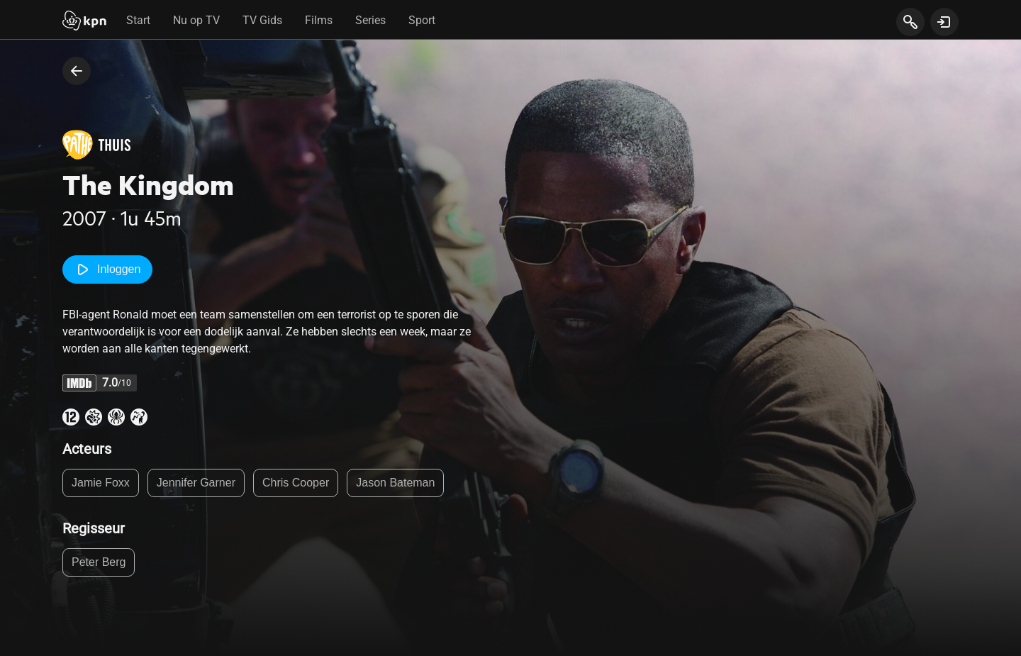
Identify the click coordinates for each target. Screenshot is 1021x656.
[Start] (84, 22)
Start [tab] (138, 20)
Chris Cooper (295, 483)
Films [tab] (319, 20)
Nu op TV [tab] (196, 20)
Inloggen (107, 269)
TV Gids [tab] (262, 20)
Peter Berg (98, 562)
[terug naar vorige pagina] (76, 71)
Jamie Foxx (101, 483)
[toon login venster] (944, 22)
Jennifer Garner (196, 483)
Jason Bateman (395, 483)
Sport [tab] (421, 20)
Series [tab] (370, 20)
